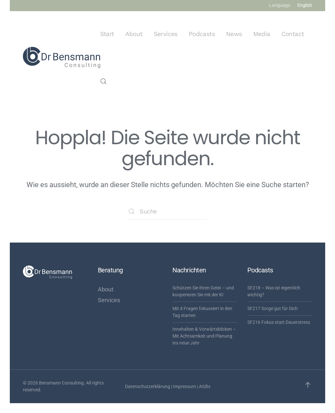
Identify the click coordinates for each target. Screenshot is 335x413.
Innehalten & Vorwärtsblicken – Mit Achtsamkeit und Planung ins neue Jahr (204, 335)
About (134, 34)
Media (261, 34)
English (304, 5)
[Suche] (167, 211)
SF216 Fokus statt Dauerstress (278, 322)
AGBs (204, 386)
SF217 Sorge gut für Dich (272, 308)
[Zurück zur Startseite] (61, 57)
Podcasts (202, 34)
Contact (292, 34)
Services (166, 34)
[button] (103, 81)
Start (107, 34)
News (234, 34)
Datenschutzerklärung (147, 386)
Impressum (184, 386)
